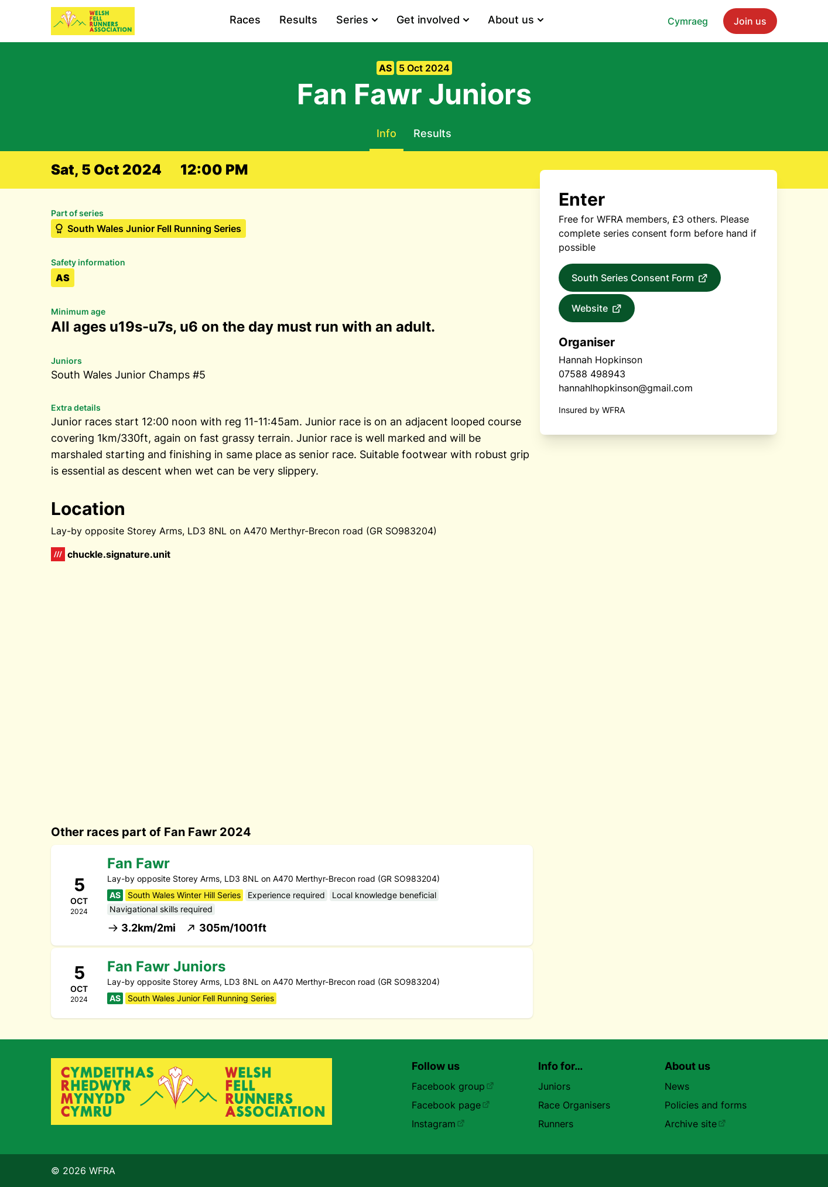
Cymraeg (688, 21)
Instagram (438, 1124)
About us (515, 19)
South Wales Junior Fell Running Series (147, 228)
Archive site (695, 1124)
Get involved (432, 19)
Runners (555, 1124)
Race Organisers (574, 1105)
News (677, 1086)
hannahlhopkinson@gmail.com (626, 388)
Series (357, 19)
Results (298, 19)
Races (245, 19)
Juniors (554, 1086)
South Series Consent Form (640, 278)
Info (386, 133)
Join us (750, 21)
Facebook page (451, 1105)
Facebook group (453, 1086)
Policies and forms (706, 1105)
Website (597, 308)
